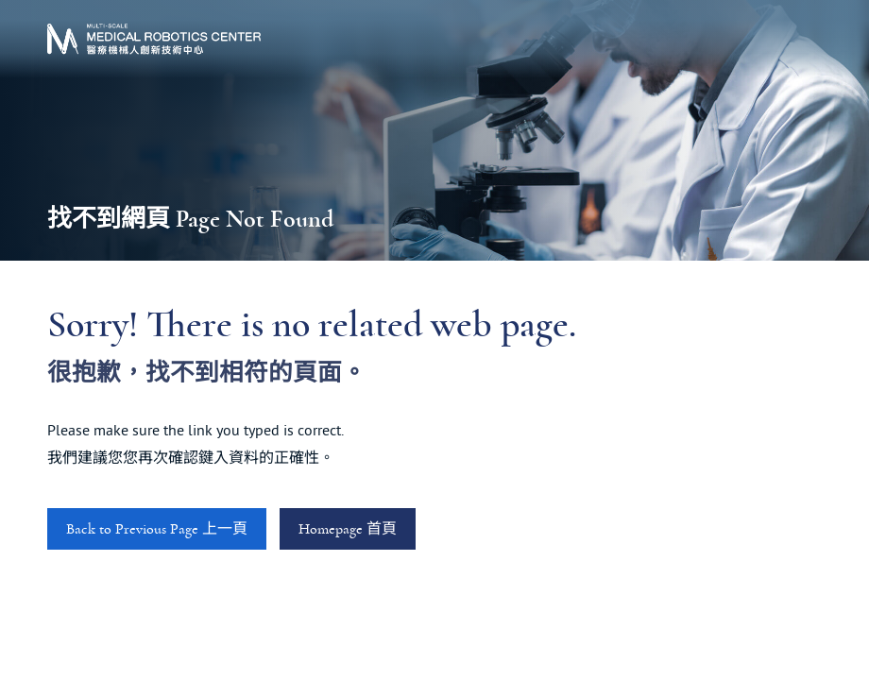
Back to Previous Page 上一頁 (156, 528)
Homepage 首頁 (347, 528)
